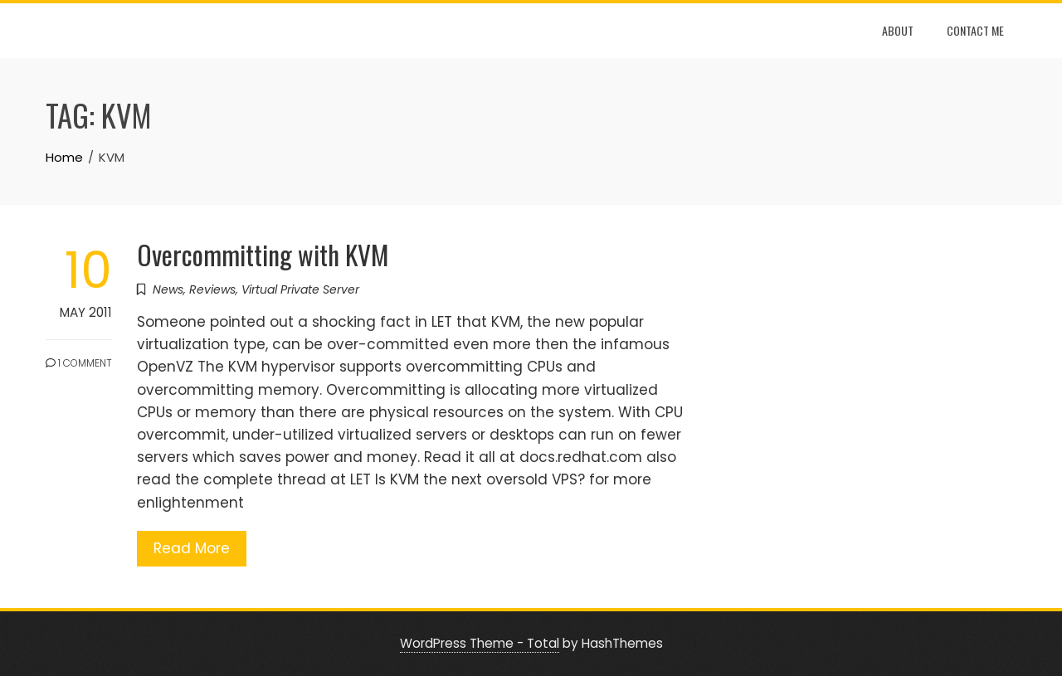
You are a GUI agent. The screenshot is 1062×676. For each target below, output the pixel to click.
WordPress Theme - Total (479, 643)
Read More (191, 548)
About (897, 30)
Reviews (212, 289)
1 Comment (79, 363)
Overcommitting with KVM (263, 254)
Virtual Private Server (300, 289)
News (168, 289)
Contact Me (975, 30)
